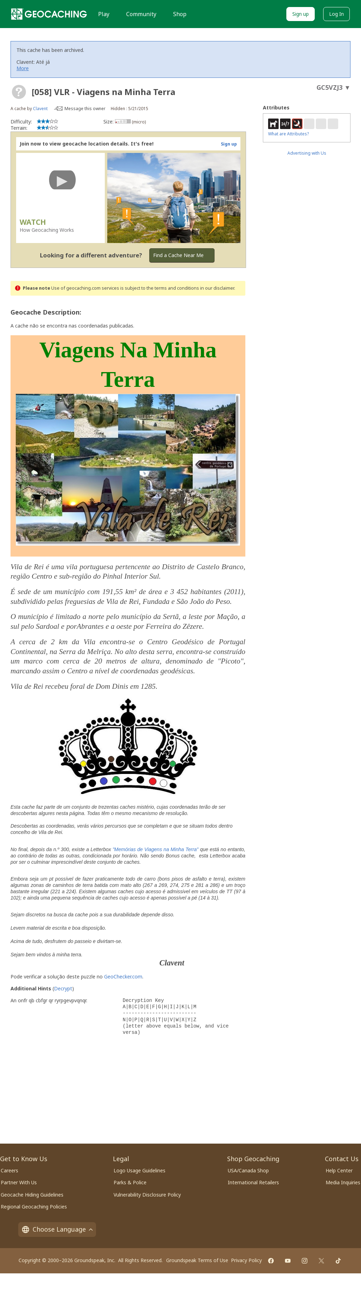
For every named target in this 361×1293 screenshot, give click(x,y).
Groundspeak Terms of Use (197, 1260)
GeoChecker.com (123, 976)
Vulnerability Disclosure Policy (147, 1194)
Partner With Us (19, 1182)
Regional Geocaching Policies (34, 1206)
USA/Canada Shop (248, 1170)
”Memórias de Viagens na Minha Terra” (155, 849)
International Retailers (253, 1182)
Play (103, 14)
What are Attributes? (288, 134)
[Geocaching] (49, 14)
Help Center (339, 1170)
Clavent (40, 109)
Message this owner (84, 109)
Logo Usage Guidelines (139, 1170)
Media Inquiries (343, 1182)
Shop (179, 14)
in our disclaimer (217, 288)
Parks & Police (130, 1182)
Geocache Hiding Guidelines (32, 1194)
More (22, 68)
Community (141, 14)
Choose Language (57, 1229)
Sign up (300, 14)
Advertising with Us (306, 153)
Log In (336, 14)
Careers (9, 1170)
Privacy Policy (246, 1260)
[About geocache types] (19, 91)
